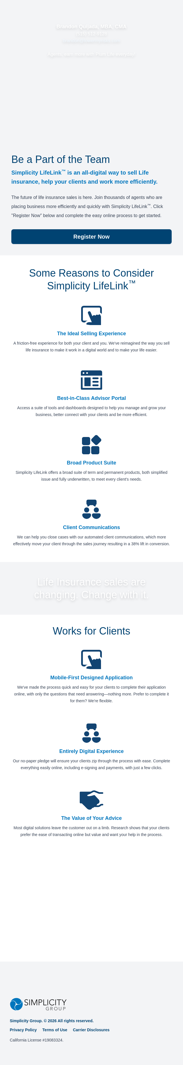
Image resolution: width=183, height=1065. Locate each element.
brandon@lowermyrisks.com (91, 40)
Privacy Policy (23, 1030)
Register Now (91, 237)
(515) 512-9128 (91, 33)
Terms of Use (54, 1030)
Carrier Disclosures (91, 1030)
